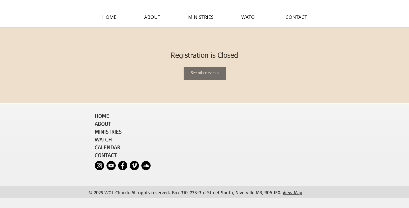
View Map (292, 192)
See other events (205, 73)
